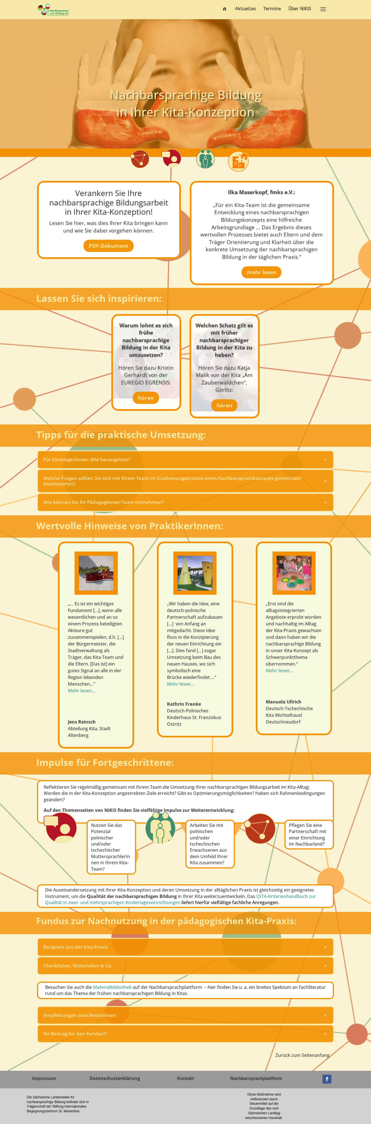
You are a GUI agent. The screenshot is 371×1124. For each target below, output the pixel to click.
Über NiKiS (299, 9)
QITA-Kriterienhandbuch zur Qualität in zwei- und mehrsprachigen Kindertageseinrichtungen (180, 899)
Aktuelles (245, 9)
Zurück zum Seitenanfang (303, 1055)
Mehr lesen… (279, 670)
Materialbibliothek (112, 987)
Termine (272, 9)
